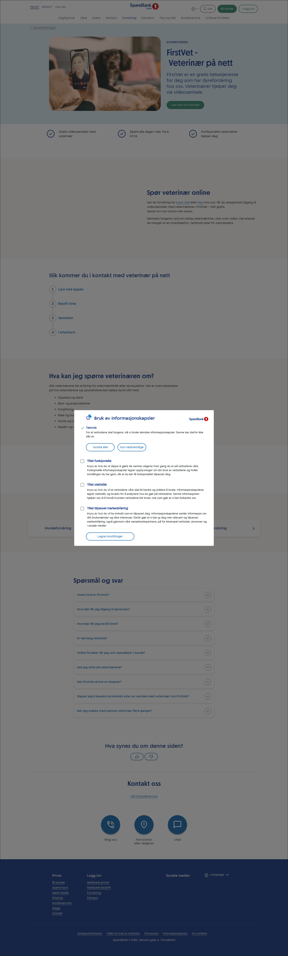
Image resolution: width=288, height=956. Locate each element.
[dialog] (144, 478)
